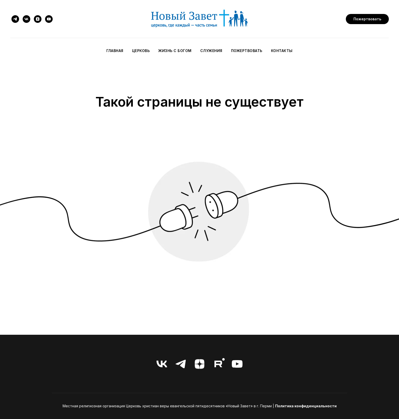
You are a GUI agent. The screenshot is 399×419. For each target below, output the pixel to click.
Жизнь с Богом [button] (175, 50)
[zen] (37, 19)
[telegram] (15, 19)
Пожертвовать (246, 50)
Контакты (282, 50)
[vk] (26, 19)
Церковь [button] (141, 50)
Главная (114, 50)
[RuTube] (218, 364)
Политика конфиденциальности (306, 406)
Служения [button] (211, 50)
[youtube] (49, 19)
